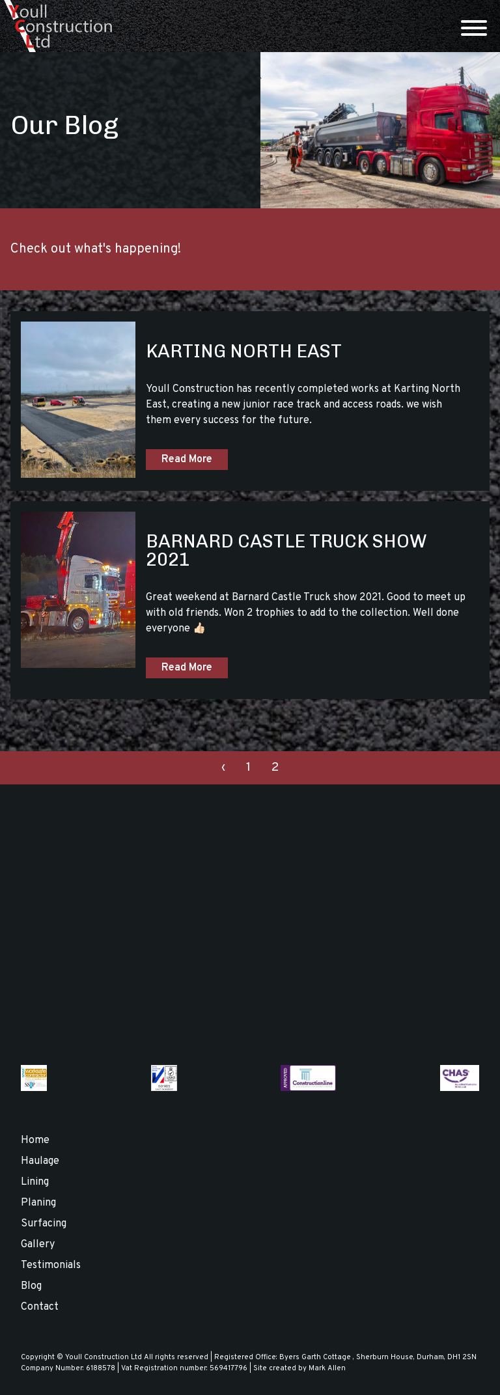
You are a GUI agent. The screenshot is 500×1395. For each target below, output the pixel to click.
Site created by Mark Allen (299, 1368)
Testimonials (51, 1265)
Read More (186, 459)
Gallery (38, 1244)
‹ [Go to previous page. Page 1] (223, 767)
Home (35, 1140)
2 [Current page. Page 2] (275, 767)
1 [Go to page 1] (248, 767)
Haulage (40, 1161)
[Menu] (474, 29)
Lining (35, 1182)
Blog (31, 1286)
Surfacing (43, 1223)
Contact (40, 1307)
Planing (38, 1202)
